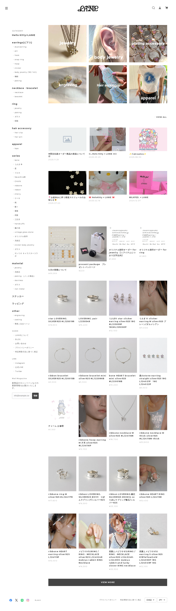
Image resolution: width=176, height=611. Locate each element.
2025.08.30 (135, 157)
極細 (16, 76)
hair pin (19, 137)
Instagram (20, 363)
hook (17, 55)
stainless (19, 280)
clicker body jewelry (24, 245)
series (16, 156)
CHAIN (18, 181)
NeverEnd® (20, 177)
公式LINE (19, 367)
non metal (20, 289)
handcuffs (20, 224)
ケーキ (17, 198)
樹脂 (16, 121)
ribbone (18, 185)
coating (18, 319)
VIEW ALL (161, 117)
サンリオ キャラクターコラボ (26, 254)
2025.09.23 (95, 157)
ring (14, 104)
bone (17, 160)
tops (17, 148)
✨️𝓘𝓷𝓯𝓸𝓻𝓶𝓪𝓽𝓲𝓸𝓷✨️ (137, 154)
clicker (18, 68)
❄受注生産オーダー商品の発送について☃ (66, 155)
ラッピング (18, 303)
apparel (17, 144)
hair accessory (21, 128)
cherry (18, 194)
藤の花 (17, 228)
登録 (35, 396)
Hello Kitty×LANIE (23, 35)
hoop (17, 64)
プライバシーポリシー (24, 347)
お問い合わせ (21, 343)
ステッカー (18, 296)
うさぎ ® (18, 164)
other (16, 311)
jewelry (18, 108)
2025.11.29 (53, 159)
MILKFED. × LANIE (139, 197)
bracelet (19, 96)
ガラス (17, 116)
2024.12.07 (135, 200)
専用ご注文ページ (22, 324)
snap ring (19, 59)
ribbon (18, 190)
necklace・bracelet (25, 88)
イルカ (17, 173)
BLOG (18, 339)
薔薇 (16, 211)
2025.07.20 (54, 203)
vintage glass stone (24, 232)
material (17, 263)
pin (16, 51)
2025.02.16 (94, 200)
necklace (19, 92)
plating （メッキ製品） (25, 276)
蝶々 (16, 207)
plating (18, 81)
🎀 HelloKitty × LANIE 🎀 (102, 197)
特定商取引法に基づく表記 (26, 352)
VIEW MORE (108, 582)
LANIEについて (22, 335)
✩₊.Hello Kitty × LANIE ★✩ (103, 154)
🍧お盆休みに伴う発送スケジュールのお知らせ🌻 (67, 198)
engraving (20, 315)
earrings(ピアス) (22, 42)
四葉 (16, 215)
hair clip (19, 132)
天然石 (17, 241)
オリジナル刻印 (21, 236)
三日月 (17, 219)
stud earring (21, 47)
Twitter (18, 371)
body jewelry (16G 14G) (26, 72)
